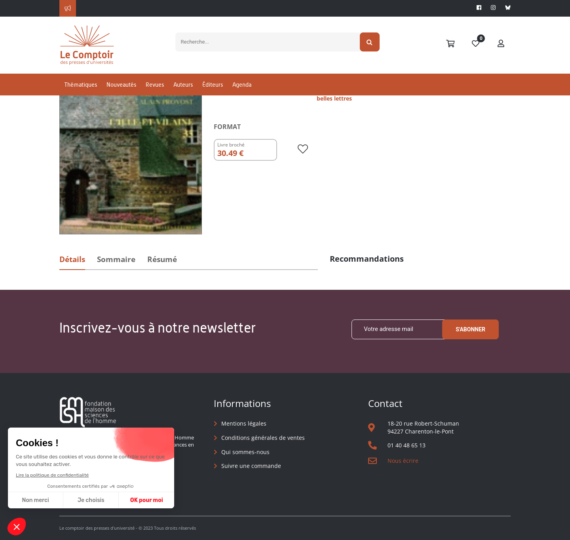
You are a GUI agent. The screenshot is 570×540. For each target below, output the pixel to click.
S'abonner (470, 329)
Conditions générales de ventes (263, 437)
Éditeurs (212, 84)
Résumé (162, 259)
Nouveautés (121, 84)
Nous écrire (403, 460)
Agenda (241, 84)
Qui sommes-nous (245, 452)
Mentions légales (243, 423)
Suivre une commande (251, 466)
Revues (155, 84)
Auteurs (183, 84)
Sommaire (116, 259)
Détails (72, 259)
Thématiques (80, 84)
